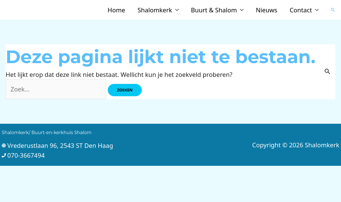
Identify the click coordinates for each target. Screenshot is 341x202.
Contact (301, 10)
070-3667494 (26, 155)
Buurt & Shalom (214, 10)
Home (116, 10)
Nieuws (266, 10)
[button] (332, 9)
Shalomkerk (155, 10)
